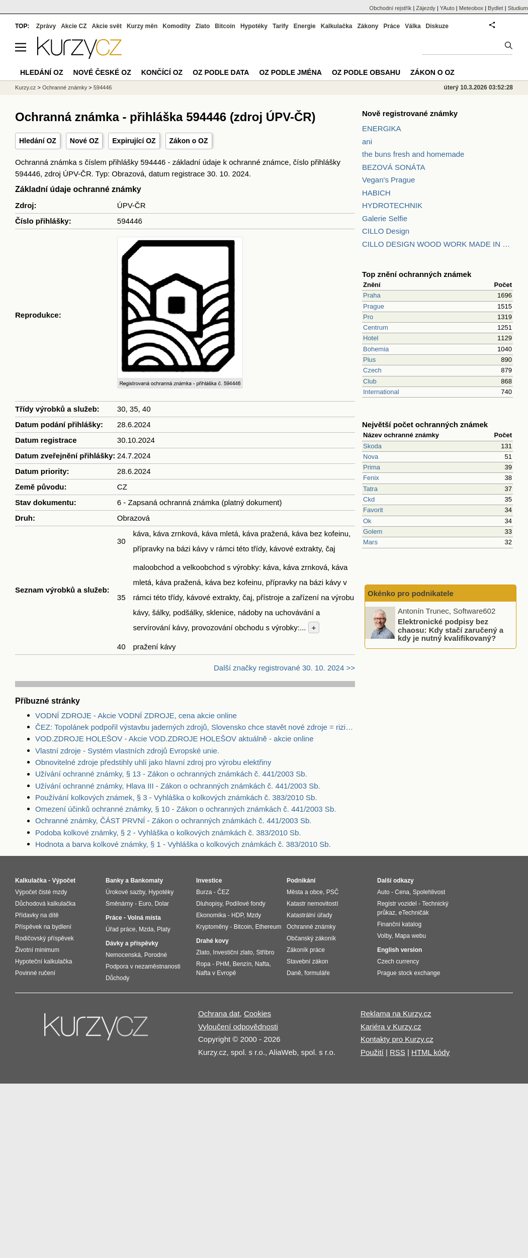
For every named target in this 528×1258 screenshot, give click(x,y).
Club (370, 381)
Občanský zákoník (311, 938)
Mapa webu (410, 935)
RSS (397, 1052)
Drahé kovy (212, 940)
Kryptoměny (212, 926)
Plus (369, 359)
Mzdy (254, 915)
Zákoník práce (306, 949)
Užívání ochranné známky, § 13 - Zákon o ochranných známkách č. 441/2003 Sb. (171, 773)
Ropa (203, 963)
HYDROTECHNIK (392, 205)
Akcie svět (107, 26)
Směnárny (119, 903)
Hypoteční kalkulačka (43, 961)
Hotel (370, 338)
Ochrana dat (219, 1013)
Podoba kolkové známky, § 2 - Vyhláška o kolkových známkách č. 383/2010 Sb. (168, 832)
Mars (370, 542)
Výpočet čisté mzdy (41, 892)
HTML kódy (430, 1052)
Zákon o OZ (188, 141)
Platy (163, 929)
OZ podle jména (290, 72)
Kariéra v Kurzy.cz (391, 1026)
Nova (370, 456)
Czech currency (398, 961)
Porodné (155, 954)
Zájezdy (425, 8)
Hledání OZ (37, 141)
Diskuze (437, 26)
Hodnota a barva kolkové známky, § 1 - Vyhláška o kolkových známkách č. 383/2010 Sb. (183, 844)
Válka (412, 26)
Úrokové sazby (125, 892)
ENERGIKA (381, 128)
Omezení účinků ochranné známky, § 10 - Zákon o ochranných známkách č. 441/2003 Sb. (185, 809)
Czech (372, 370)
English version (399, 949)
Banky (115, 880)
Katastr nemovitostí (312, 903)
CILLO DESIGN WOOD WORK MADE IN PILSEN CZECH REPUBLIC (437, 244)
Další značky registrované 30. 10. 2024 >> (284, 667)
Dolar (161, 903)
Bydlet (495, 8)
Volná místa (143, 917)
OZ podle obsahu (366, 72)
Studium (518, 8)
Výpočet (63, 880)
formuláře (317, 973)
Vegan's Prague (388, 179)
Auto (383, 892)
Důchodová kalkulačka (45, 903)
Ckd (369, 499)
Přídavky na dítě (37, 915)
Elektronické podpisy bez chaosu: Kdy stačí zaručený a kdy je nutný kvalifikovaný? (450, 629)
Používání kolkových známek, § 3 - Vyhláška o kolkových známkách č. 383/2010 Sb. (176, 797)
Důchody (117, 978)
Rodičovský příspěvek (44, 938)
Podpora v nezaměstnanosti (143, 966)
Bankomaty (146, 880)
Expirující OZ (133, 141)
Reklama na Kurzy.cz (396, 1013)
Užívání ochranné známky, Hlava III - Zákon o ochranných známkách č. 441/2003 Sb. (177, 786)
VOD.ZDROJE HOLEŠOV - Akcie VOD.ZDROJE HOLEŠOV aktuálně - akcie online (174, 738)
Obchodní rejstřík (391, 8)
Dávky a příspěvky (132, 943)
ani (367, 141)
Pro (368, 317)
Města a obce (305, 892)
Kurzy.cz (25, 87)
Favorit (373, 510)
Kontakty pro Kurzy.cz (397, 1039)
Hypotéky (254, 26)
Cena (402, 892)
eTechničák (414, 912)
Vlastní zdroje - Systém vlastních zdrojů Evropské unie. (127, 750)
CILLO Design (385, 231)
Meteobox (471, 8)
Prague (373, 306)
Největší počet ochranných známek (425, 424)
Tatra (370, 489)
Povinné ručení (35, 973)
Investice (209, 880)
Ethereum (268, 926)
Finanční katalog (399, 924)
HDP (237, 915)
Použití (372, 1052)
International (381, 392)
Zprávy (46, 26)
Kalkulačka (337, 26)
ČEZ (223, 892)
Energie (305, 26)
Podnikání (301, 880)
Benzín (242, 963)
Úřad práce (120, 929)
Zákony (367, 26)
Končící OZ (162, 72)
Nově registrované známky (410, 113)
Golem (372, 531)
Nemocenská (123, 954)
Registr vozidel (397, 903)
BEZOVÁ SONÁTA (393, 167)
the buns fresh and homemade (413, 154)
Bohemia (376, 349)
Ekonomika (211, 915)
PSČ (332, 892)
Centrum (375, 327)
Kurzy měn (142, 26)
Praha (372, 295)
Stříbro (265, 952)
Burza (204, 892)
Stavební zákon (307, 961)
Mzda (146, 929)
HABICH (376, 192)
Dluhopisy (209, 903)
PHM (222, 963)
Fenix (371, 477)
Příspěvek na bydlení (43, 926)
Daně (294, 973)
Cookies (257, 1013)
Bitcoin (225, 26)
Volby (384, 935)
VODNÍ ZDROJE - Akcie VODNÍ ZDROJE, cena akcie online (136, 715)
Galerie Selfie (384, 218)
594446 (103, 87)
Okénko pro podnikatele (411, 593)
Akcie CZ (73, 26)
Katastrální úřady (309, 915)
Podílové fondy (245, 903)
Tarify (281, 26)
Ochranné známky (64, 87)
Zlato (203, 26)
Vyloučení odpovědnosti (238, 1026)
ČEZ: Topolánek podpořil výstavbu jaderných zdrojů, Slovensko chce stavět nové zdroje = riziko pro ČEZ (195, 727)
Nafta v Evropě (216, 973)
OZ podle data (221, 72)
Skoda (372, 446)
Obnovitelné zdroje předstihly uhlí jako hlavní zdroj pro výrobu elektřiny (153, 762)
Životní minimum (37, 949)
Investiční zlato (232, 952)
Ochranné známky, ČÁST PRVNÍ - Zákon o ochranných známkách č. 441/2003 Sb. (173, 820)
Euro (144, 903)
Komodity (176, 26)
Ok (367, 521)
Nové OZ (84, 141)
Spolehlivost (429, 892)
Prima (371, 467)
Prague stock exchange (408, 973)
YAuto (447, 8)
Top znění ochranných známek (416, 274)
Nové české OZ (102, 72)
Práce (392, 26)
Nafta (262, 963)
